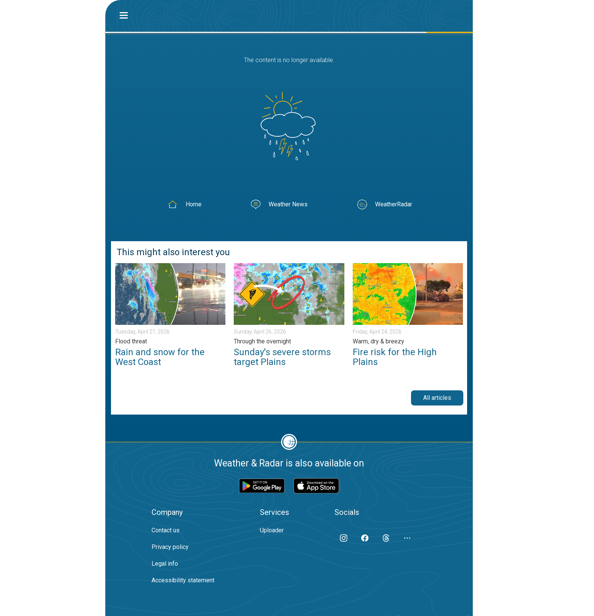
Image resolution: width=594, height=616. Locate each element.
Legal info (165, 563)
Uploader (272, 530)
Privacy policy (170, 547)
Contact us (166, 530)
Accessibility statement (183, 580)
